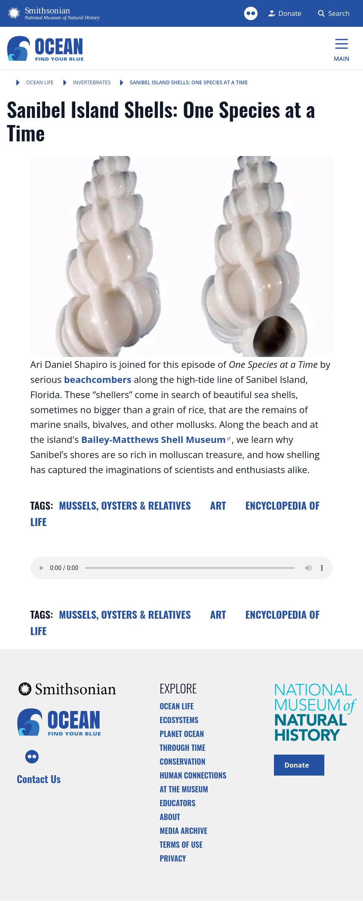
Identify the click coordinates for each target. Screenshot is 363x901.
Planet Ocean (182, 733)
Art (218, 505)
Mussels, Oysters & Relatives (125, 505)
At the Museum (184, 789)
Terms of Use (181, 844)
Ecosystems (179, 719)
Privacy (173, 858)
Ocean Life (40, 82)
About (170, 816)
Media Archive (183, 830)
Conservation (182, 761)
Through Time (182, 747)
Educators (177, 802)
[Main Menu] (341, 48)
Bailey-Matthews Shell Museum (156, 439)
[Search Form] (332, 13)
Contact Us (38, 778)
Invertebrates (92, 82)
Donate (299, 764)
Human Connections (193, 775)
